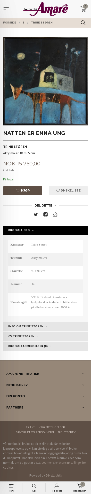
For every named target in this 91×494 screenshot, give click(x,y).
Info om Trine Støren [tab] (25, 326)
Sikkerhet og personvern (35, 432)
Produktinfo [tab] (19, 230)
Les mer (47, 463)
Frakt (30, 427)
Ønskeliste (68, 190)
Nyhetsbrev (66, 432)
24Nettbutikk (54, 475)
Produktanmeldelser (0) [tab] (28, 346)
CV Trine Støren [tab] (21, 336)
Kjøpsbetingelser (52, 427)
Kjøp (23, 190)
